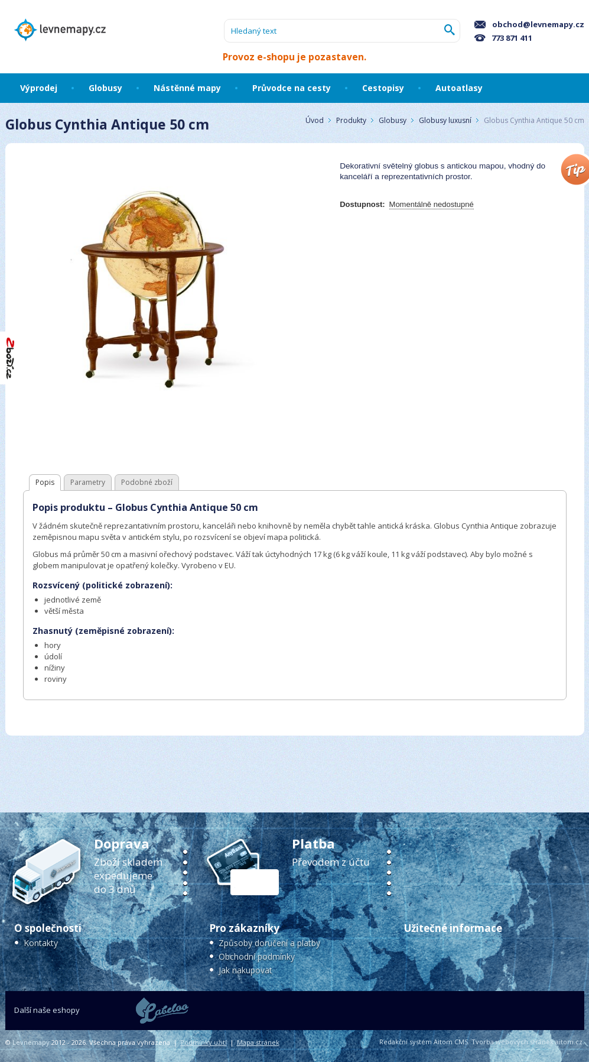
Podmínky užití (203, 1042)
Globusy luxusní (445, 120)
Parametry (87, 482)
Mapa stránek (258, 1042)
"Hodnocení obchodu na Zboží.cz (10, 358)
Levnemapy (31, 1042)
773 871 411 (503, 38)
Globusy (392, 120)
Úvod (314, 120)
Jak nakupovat (245, 970)
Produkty (351, 120)
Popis (44, 482)
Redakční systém (405, 1041)
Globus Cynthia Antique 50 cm (534, 120)
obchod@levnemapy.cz (529, 24)
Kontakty (41, 942)
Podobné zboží (147, 482)
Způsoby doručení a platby (269, 942)
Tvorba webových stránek (512, 1041)
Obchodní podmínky (257, 956)
